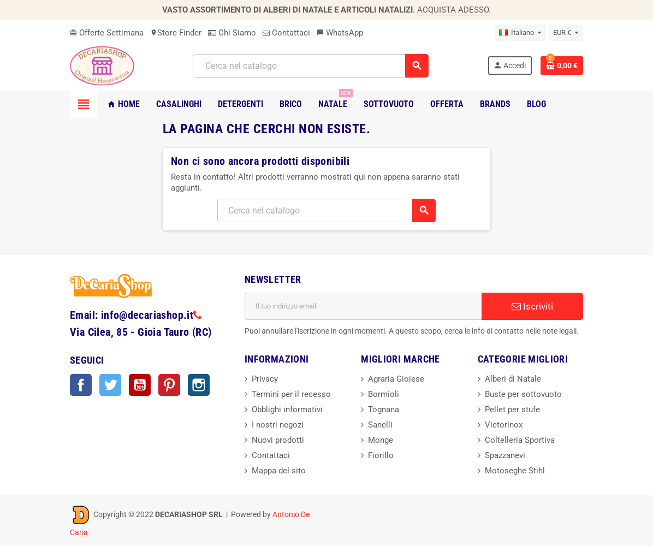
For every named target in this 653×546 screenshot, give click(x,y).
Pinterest (169, 385)
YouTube (140, 385)
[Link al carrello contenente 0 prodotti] (562, 65)
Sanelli (380, 425)
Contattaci (286, 33)
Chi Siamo (232, 33)
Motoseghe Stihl (515, 471)
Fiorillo (381, 455)
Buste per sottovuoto (523, 394)
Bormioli (383, 394)
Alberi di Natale (513, 379)
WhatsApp (340, 33)
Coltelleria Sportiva (520, 440)
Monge (380, 440)
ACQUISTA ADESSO (453, 10)
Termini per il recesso (291, 394)
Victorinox (504, 425)
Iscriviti (532, 306)
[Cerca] (310, 66)
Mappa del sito (279, 471)
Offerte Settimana (107, 33)
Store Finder (175, 33)
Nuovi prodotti (278, 440)
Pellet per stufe (512, 409)
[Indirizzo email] (363, 306)
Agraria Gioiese (396, 379)
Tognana (383, 409)
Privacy (265, 379)
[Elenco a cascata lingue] (520, 33)
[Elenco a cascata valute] (566, 33)
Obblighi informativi (287, 409)
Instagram (199, 385)
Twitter (110, 385)
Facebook (81, 385)
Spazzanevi (505, 455)
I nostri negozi (278, 425)
